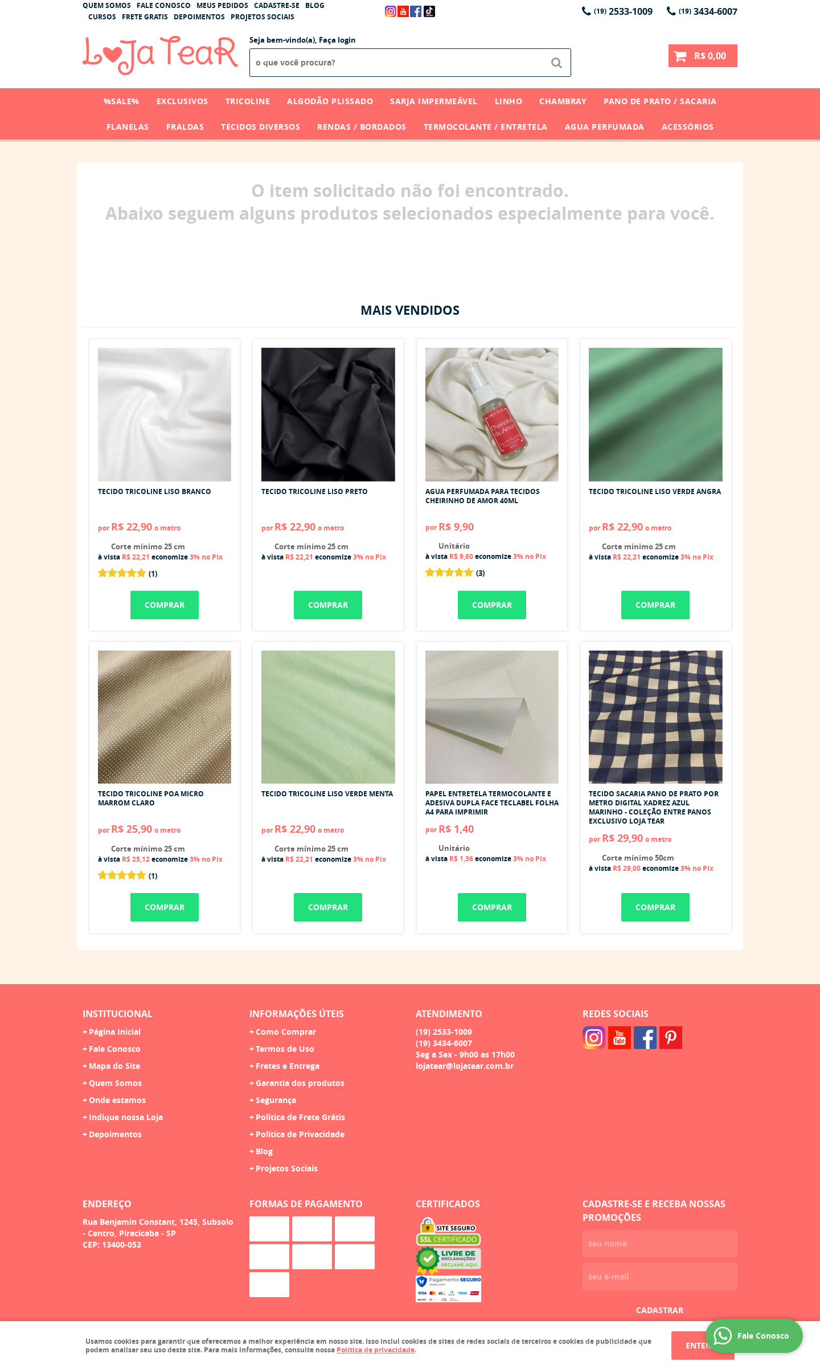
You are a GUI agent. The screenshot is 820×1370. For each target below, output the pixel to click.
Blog (315, 5)
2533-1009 (623, 11)
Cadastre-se (277, 5)
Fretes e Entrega (287, 1065)
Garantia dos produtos (300, 1082)
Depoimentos (199, 17)
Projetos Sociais (262, 17)
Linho (509, 101)
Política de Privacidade (300, 1134)
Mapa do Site (114, 1065)
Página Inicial (115, 1031)
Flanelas (127, 126)
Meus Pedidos (222, 5)
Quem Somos (107, 5)
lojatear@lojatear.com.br (465, 1065)
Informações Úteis (296, 1013)
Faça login (337, 40)
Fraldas (185, 126)
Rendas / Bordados (362, 126)
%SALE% (122, 101)
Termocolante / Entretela (486, 126)
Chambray (563, 101)
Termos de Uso (285, 1048)
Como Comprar (286, 1031)
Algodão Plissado (330, 101)
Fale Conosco (164, 5)
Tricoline (248, 101)
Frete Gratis (145, 17)
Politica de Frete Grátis (300, 1117)
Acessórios (688, 126)
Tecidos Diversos (260, 126)
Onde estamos (117, 1100)
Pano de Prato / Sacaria (660, 101)
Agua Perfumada (605, 126)
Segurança (276, 1100)
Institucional (118, 1013)
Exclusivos (182, 101)
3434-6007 (708, 11)
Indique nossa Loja (126, 1117)
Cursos (102, 17)
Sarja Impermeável (434, 101)
